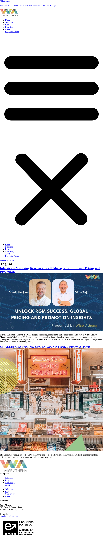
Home (7, 20)
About (7, 29)
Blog (7, 25)
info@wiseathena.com (9, 516)
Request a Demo (12, 32)
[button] (51, 138)
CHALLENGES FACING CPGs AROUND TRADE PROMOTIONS (45, 346)
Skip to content (6, 1)
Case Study (9, 27)
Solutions (9, 22)
